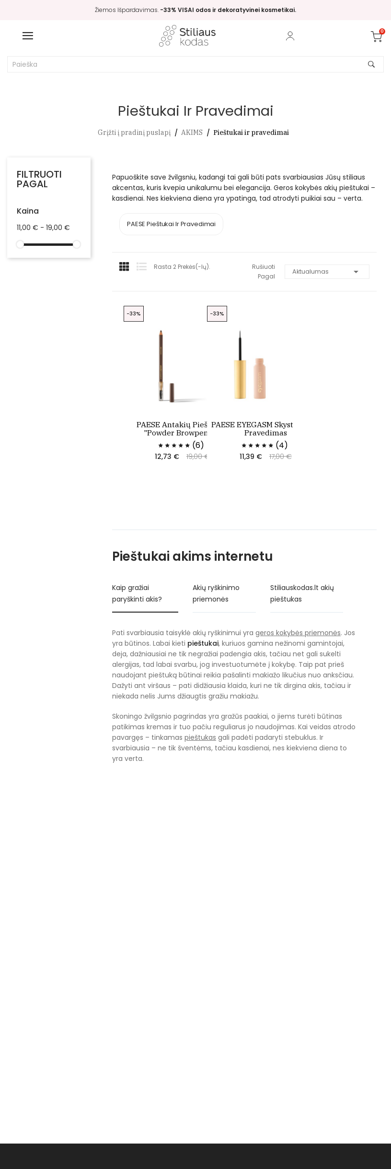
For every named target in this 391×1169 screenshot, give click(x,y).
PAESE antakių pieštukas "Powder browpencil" (184, 428)
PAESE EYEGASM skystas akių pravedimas (267, 428)
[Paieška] (195, 64)
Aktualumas (327, 271)
